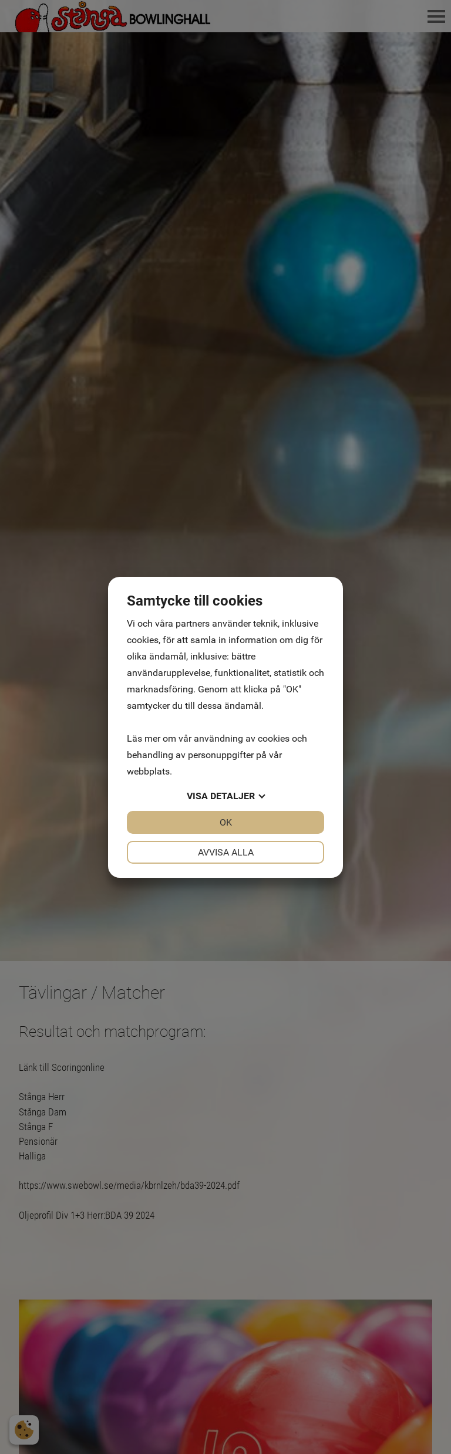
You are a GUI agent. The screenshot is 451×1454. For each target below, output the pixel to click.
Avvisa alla (226, 852)
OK (226, 822)
